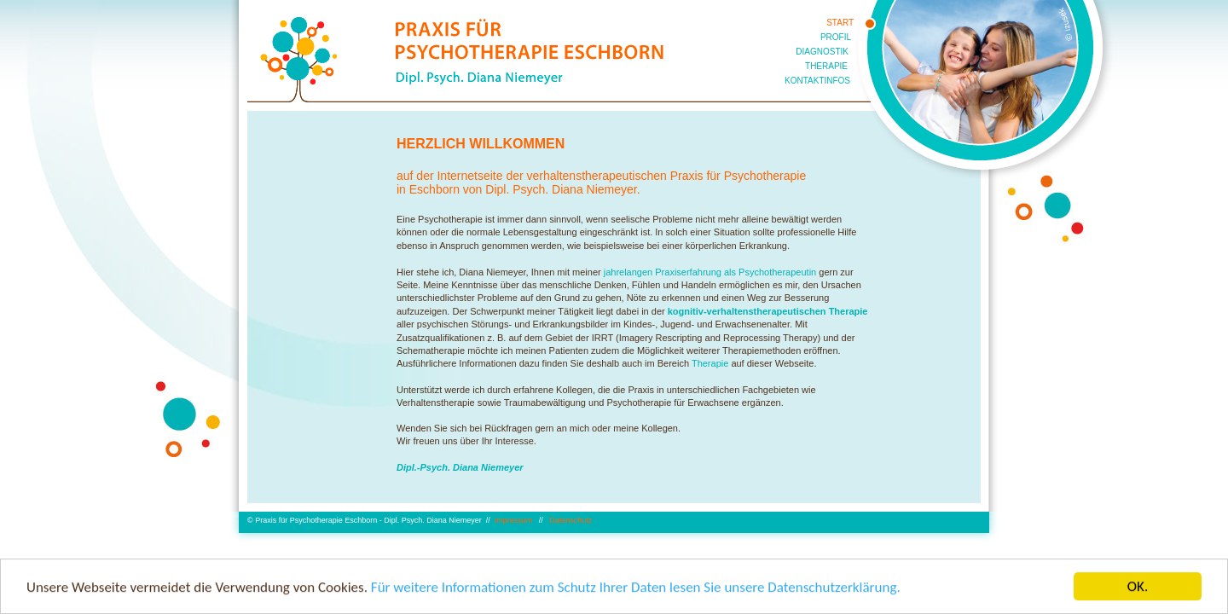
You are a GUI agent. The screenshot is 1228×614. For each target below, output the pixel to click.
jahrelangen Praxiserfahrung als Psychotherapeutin (710, 272)
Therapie (710, 363)
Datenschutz (570, 520)
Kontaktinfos (817, 80)
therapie (826, 66)
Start (840, 22)
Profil (835, 37)
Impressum (515, 520)
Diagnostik (822, 51)
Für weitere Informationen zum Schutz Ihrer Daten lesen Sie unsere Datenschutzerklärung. (636, 588)
